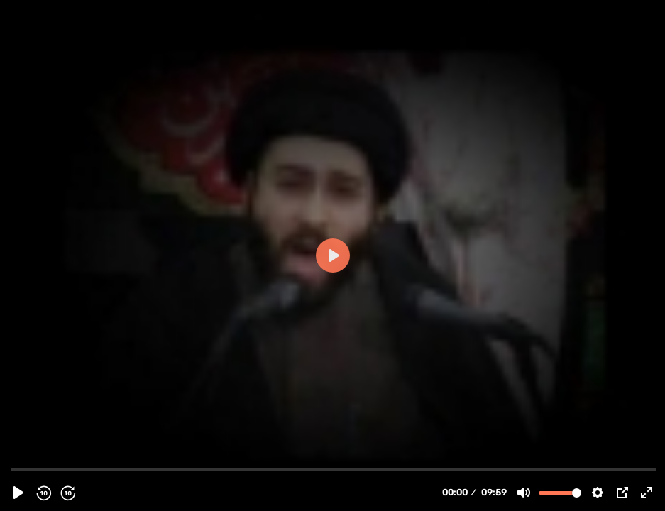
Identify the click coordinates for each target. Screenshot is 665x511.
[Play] (18, 492)
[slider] (334, 469)
